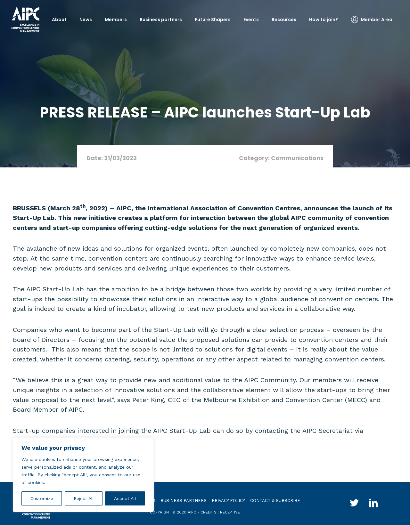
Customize (41, 498)
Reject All (84, 498)
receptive (230, 512)
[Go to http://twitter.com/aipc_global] (354, 504)
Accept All (125, 498)
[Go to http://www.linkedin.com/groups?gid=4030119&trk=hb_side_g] (373, 504)
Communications (297, 158)
